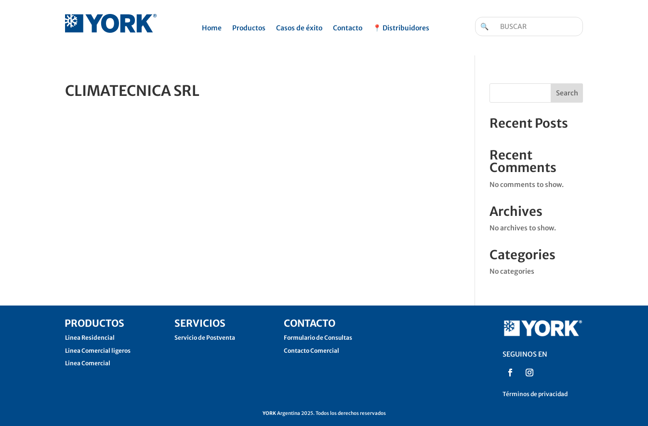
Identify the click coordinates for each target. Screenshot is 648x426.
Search (567, 93)
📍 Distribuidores (401, 28)
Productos (248, 28)
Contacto (347, 28)
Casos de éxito (299, 28)
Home (212, 28)
